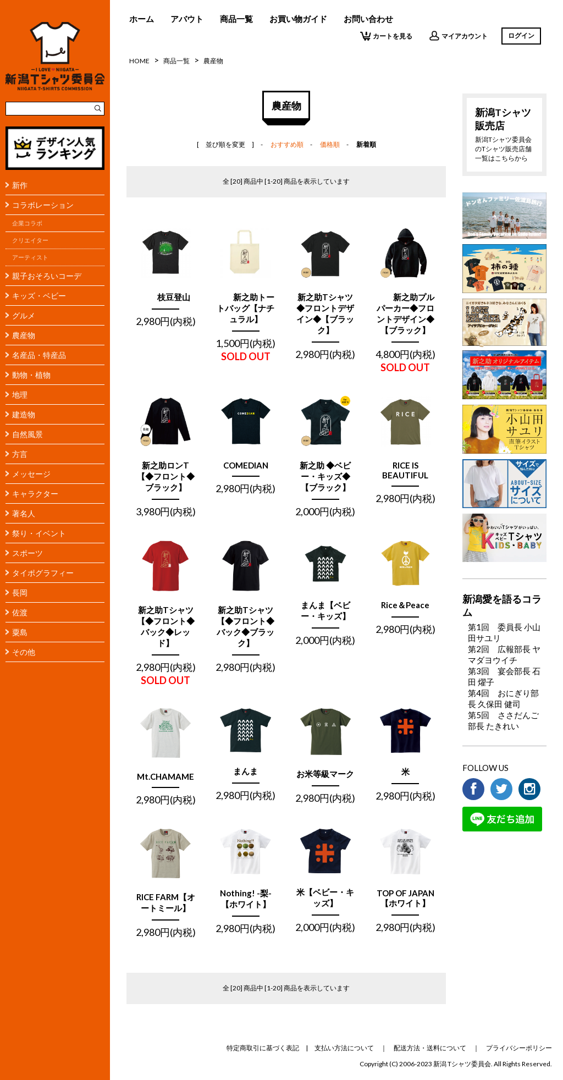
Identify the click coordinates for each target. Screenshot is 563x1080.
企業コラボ (27, 223)
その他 (23, 652)
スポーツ (27, 553)
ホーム (141, 19)
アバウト (186, 19)
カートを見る (386, 35)
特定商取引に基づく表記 (263, 1048)
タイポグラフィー (43, 572)
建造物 (23, 414)
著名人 (23, 513)
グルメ (23, 315)
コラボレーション (43, 205)
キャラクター (35, 493)
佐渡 (19, 612)
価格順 (330, 144)
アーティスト (30, 257)
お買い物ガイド (298, 19)
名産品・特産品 (39, 355)
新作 (19, 185)
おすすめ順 (287, 144)
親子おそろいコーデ (46, 275)
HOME (139, 61)
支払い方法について (344, 1048)
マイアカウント (458, 35)
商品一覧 (236, 19)
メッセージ (31, 473)
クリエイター (30, 240)
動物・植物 (31, 374)
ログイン (521, 35)
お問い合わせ (368, 19)
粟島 (19, 632)
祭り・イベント (39, 533)
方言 (19, 454)
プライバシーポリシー (519, 1048)
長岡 (19, 592)
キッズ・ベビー (39, 295)
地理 (19, 394)
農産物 (23, 335)
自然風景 (27, 434)
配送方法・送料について (430, 1048)
